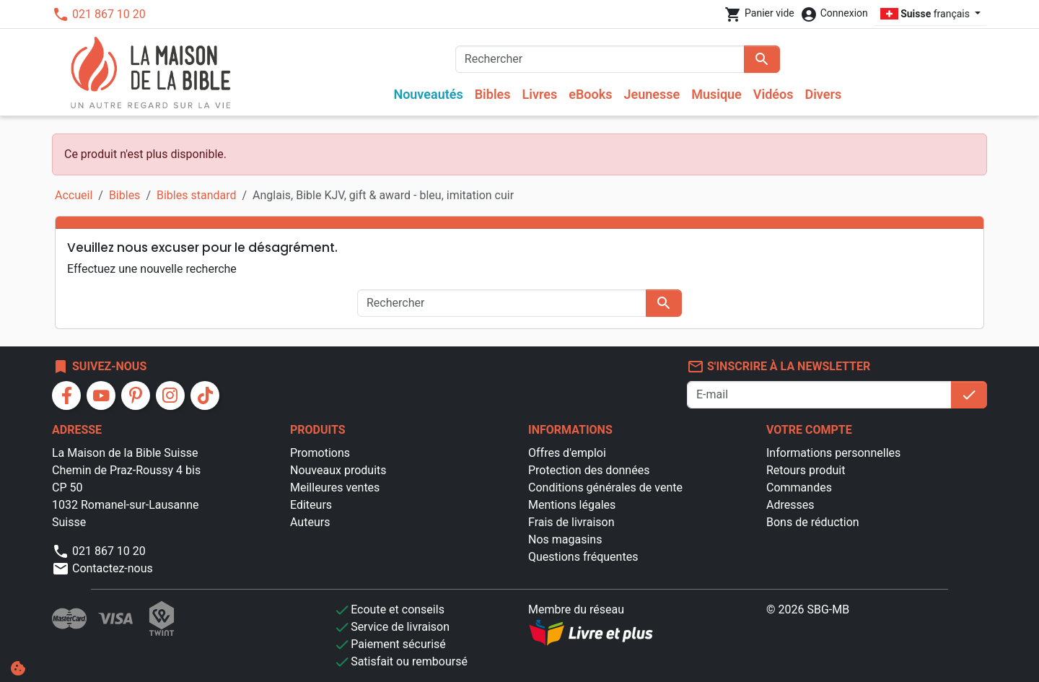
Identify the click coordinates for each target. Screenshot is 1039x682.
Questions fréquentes (583, 557)
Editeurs (311, 505)
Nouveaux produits (338, 470)
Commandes (799, 487)
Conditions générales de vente (605, 487)
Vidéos (773, 94)
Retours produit (805, 470)
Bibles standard (197, 195)
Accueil (73, 195)
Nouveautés (427, 94)
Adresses (790, 505)
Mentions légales (571, 505)
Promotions (320, 453)
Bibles (493, 94)
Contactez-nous (102, 568)
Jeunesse (651, 94)
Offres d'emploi (567, 453)
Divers (823, 94)
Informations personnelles (833, 453)
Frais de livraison (571, 522)
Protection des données (588, 470)
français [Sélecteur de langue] (926, 13)
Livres (540, 94)
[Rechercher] (600, 59)
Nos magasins (565, 539)
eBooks (590, 94)
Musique (716, 94)
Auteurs (310, 522)
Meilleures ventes (335, 487)
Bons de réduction (812, 522)
